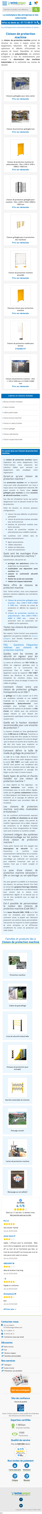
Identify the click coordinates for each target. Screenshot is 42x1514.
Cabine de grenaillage (17, 1005)
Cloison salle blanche (11, 434)
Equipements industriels (16, 27)
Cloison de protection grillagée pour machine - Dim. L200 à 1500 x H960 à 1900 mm (20, 202)
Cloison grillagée (9, 428)
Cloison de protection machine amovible (21, 273)
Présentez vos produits (13, 1371)
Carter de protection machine (17, 1161)
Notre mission (9, 1346)
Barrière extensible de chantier (17, 1100)
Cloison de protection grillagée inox (20, 129)
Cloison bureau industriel (12, 418)
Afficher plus (10, 1309)
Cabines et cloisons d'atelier (20, 395)
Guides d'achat (9, 1368)
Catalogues (7, 1365)
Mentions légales (10, 1353)
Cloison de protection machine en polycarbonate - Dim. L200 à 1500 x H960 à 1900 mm (20, 164)
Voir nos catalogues (21, 1390)
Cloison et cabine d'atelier (13, 423)
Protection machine (17, 975)
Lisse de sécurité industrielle (17, 1036)
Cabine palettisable (11, 412)
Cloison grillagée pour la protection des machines (20, 238)
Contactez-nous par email (14, 1337)
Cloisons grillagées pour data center (20, 96)
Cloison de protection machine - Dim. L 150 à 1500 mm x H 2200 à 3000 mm (20, 381)
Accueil (3, 27)
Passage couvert (17, 1130)
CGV (5, 1350)
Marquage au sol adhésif (17, 1192)
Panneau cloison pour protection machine (20, 309)
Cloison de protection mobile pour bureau (20, 344)
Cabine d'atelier (9, 407)
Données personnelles (12, 1356)
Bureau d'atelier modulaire (13, 401)
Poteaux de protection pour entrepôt (17, 1068)
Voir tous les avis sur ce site (20, 1215)
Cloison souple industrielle (13, 439)
